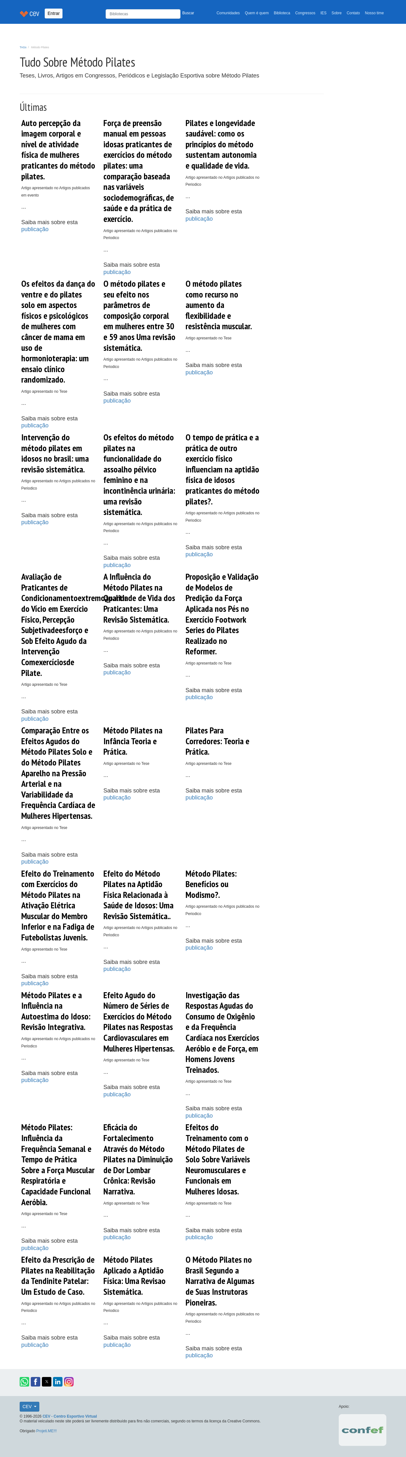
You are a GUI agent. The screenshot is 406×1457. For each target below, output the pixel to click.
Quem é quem (257, 13)
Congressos (305, 13)
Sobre (336, 13)
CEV (28, 1406)
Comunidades (228, 13)
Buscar (188, 13)
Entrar (54, 13)
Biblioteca (282, 13)
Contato (353, 13)
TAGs (23, 47)
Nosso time (374, 13)
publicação (35, 229)
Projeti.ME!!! (46, 1431)
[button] (24, 1382)
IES (323, 13)
